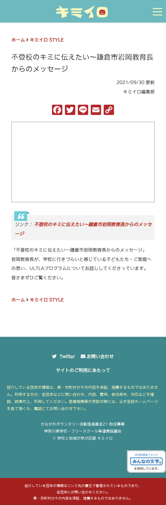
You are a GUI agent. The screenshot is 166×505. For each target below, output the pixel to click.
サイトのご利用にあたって (83, 370)
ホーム (18, 40)
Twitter (67, 356)
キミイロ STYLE (47, 40)
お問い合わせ (100, 356)
